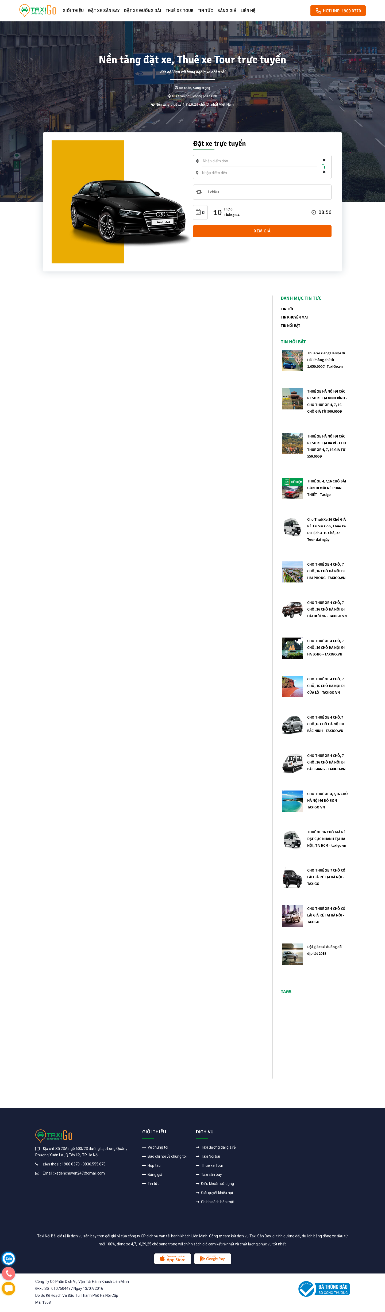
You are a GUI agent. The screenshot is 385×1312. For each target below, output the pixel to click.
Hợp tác (151, 1165)
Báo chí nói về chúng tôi (164, 1156)
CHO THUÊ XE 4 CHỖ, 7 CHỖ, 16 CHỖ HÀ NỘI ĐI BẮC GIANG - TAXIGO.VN (326, 762)
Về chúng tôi (155, 1147)
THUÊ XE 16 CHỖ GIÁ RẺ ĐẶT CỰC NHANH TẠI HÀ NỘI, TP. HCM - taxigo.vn (326, 839)
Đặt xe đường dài (142, 10)
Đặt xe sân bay (104, 10)
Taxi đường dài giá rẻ (216, 1147)
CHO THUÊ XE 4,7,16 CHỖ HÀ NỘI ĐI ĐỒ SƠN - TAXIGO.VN (327, 800)
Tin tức (205, 10)
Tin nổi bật (290, 325)
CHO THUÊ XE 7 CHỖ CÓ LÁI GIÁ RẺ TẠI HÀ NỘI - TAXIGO (326, 877)
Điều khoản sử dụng (215, 1183)
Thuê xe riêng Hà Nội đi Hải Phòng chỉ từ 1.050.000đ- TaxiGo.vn (326, 360)
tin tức (287, 308)
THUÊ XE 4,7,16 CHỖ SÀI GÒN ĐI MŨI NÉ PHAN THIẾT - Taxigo (326, 488)
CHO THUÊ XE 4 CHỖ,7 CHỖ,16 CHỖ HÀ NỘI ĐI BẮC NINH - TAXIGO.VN (325, 724)
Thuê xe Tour (179, 10)
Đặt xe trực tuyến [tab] (219, 144)
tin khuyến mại (294, 317)
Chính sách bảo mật (215, 1202)
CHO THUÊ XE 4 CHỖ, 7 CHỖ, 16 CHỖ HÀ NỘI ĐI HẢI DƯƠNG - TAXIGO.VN (327, 609)
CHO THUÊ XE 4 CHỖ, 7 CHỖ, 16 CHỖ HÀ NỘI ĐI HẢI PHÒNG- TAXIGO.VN (326, 571)
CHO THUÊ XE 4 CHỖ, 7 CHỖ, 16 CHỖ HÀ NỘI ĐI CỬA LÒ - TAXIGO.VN (326, 686)
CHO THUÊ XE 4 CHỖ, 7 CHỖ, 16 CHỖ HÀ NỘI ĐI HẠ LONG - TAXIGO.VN (326, 647)
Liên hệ (248, 10)
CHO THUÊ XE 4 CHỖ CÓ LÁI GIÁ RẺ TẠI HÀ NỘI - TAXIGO (326, 915)
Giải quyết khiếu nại (214, 1193)
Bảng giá (226, 10)
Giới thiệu (73, 10)
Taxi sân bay (209, 1174)
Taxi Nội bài (208, 1156)
